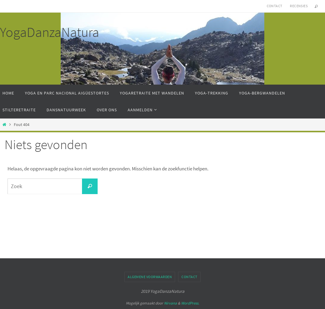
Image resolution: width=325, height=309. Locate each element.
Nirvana (170, 303)
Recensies (299, 6)
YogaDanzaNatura (49, 32)
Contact (274, 6)
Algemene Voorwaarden (150, 276)
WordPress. (190, 303)
